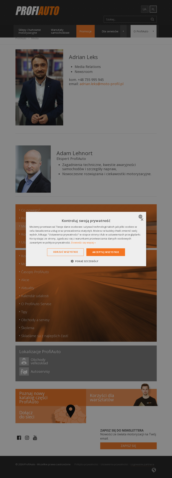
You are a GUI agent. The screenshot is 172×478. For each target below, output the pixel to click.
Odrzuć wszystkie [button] (65, 251)
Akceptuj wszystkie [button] (105, 252)
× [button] (142, 219)
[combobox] (141, 216)
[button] (85, 261)
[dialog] (86, 239)
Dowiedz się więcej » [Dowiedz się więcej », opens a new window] (83, 242)
